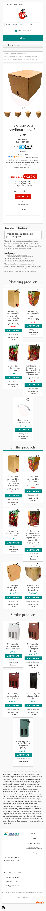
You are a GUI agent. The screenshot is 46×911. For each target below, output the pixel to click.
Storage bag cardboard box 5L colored (33, 313)
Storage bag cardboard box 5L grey (28, 59)
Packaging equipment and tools (13, 56)
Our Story (33, 833)
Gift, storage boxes (10, 59)
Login (15, 4)
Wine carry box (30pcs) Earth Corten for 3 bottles (33, 647)
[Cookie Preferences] (3, 907)
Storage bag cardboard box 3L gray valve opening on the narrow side (13, 315)
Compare (23, 209)
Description (9, 228)
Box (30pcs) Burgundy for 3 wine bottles (13, 696)
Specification (23, 228)
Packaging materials (31, 56)
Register (20, 4)
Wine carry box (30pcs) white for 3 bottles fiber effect (13, 646)
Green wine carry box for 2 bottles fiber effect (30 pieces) (23, 744)
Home (6, 53)
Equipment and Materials (17, 53)
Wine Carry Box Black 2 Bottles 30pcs (33, 696)
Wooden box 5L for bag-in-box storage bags (32, 587)
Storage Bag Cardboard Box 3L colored (13, 368)
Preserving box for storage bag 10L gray (13, 587)
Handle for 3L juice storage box (23, 421)
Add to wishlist (23, 204)
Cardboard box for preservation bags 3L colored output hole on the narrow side (33, 370)
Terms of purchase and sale (12, 857)
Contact (33, 838)
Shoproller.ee (39, 902)
